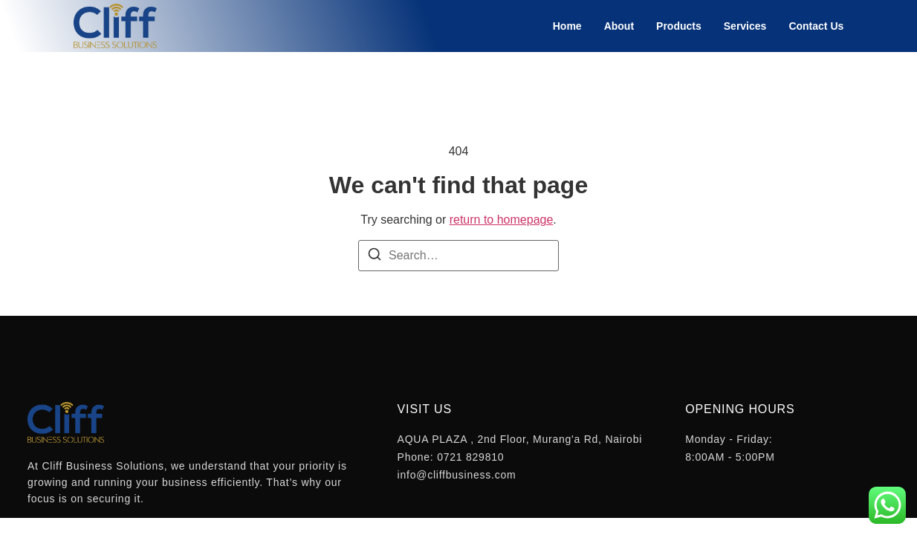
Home (567, 26)
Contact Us (815, 26)
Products (678, 26)
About (619, 26)
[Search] (374, 257)
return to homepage (502, 219)
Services (745, 26)
